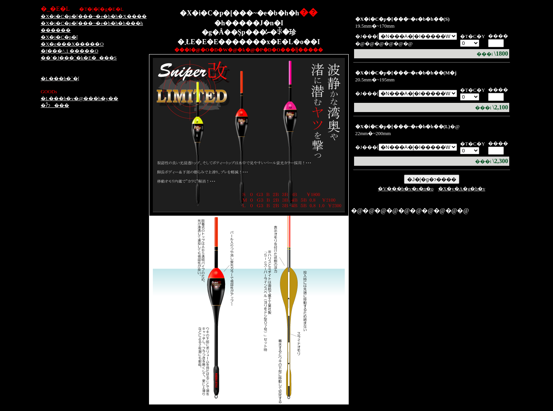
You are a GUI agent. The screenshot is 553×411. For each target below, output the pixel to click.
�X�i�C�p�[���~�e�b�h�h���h (92, 23)
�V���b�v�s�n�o (405, 188)
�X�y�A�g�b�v (461, 188)
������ (56, 30)
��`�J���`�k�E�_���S (79, 58)
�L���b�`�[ (60, 78)
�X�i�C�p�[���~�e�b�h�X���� (94, 16)
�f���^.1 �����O (69, 51)
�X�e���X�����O (72, 44)
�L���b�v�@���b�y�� (79, 98)
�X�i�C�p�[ (59, 37)
